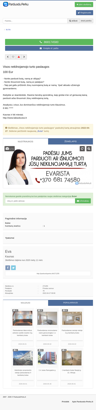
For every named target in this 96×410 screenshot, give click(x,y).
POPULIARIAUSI (70, 303)
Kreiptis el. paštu (49, 48)
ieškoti (73, 21)
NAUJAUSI (25, 303)
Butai (40, 131)
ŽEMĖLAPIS (70, 141)
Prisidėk (65, 402)
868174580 (49, 42)
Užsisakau (83, 201)
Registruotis (84, 12)
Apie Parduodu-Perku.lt (82, 402)
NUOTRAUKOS (25, 141)
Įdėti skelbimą (84, 4)
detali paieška (86, 21)
